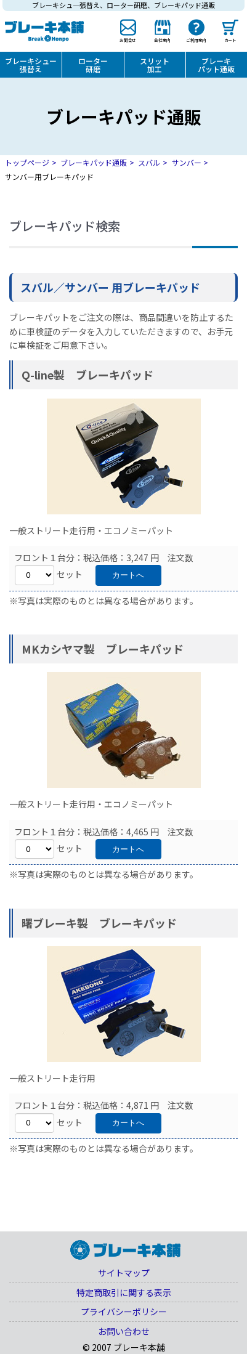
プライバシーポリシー (124, 1311)
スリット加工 (154, 64)
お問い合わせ (124, 1331)
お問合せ (128, 40)
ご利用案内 (196, 40)
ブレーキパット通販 (216, 64)
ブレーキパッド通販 (93, 162)
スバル (149, 162)
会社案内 (162, 40)
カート (230, 40)
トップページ (27, 162)
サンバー (186, 162)
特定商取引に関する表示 (123, 1292)
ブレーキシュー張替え (31, 64)
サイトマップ (124, 1273)
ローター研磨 (93, 64)
